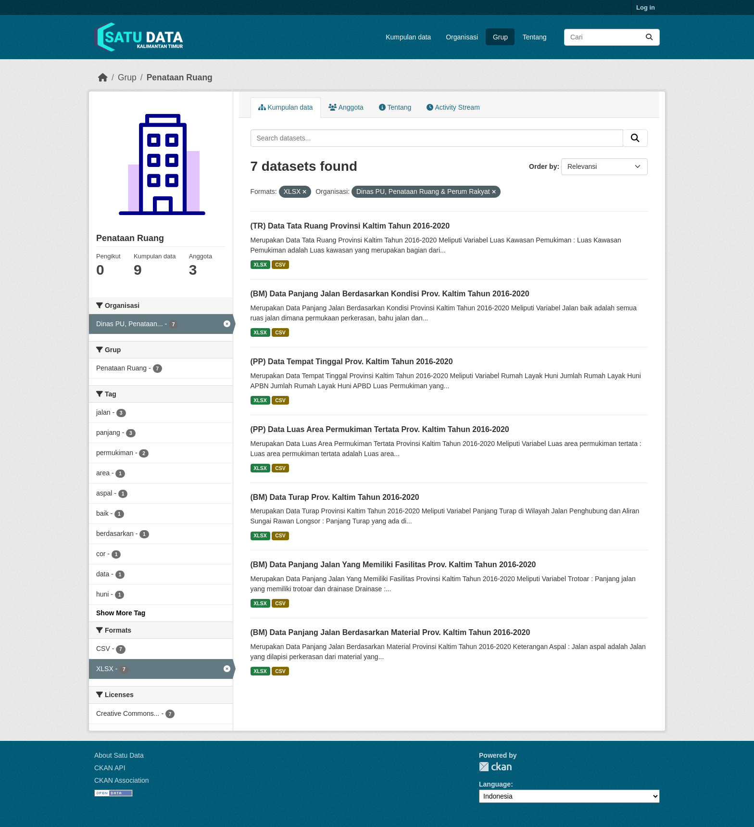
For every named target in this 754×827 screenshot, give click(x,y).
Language (495, 784)
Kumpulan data (408, 37)
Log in (645, 7)
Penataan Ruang (180, 77)
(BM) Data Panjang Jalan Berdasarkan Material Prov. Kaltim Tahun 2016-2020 (390, 632)
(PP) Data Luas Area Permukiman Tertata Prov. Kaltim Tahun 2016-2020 (380, 429)
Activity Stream (453, 107)
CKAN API (110, 768)
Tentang (535, 37)
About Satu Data (119, 755)
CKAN (495, 767)
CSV (280, 264)
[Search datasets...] (612, 37)
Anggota (346, 107)
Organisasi (462, 37)
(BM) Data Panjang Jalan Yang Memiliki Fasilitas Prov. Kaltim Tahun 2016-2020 (393, 564)
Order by (543, 166)
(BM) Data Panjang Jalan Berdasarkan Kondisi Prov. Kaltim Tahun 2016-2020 (390, 294)
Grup (500, 37)
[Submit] (649, 37)
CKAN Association (121, 780)
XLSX (259, 264)
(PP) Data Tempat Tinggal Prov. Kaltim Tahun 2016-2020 (352, 361)
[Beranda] (103, 77)
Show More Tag (120, 613)
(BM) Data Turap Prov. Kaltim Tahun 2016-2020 (335, 497)
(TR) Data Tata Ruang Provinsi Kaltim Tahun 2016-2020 (350, 226)
